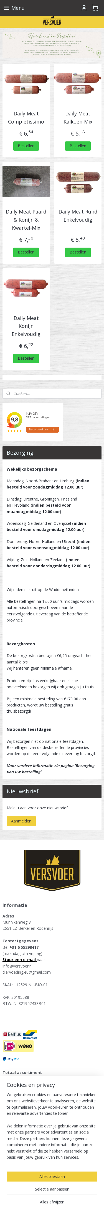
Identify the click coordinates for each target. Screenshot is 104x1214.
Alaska (13, 1110)
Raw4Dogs (17, 1147)
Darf (11, 1116)
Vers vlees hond (21, 1079)
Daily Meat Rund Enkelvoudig (78, 215)
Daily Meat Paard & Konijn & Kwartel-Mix (26, 219)
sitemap (49, 1194)
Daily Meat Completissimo (26, 117)
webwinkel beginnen (81, 1194)
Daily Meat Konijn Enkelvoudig (26, 326)
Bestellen (26, 145)
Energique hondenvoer (27, 1091)
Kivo (11, 1122)
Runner (13, 1103)
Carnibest (15, 1153)
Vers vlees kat (19, 1085)
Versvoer (13, 1165)
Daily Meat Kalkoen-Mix (78, 117)
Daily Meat (16, 1135)
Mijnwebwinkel (61, 1204)
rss (60, 1194)
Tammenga (17, 1129)
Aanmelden (21, 821)
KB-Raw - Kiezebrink (25, 1141)
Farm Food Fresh (22, 1097)
